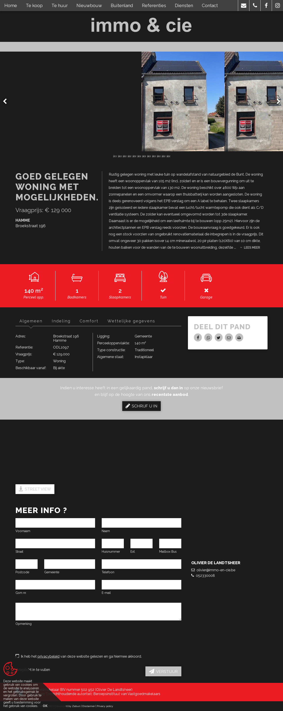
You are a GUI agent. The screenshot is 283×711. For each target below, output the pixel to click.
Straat (19, 551)
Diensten (184, 5)
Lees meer (250, 247)
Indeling (62, 321)
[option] (141, 101)
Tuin (163, 297)
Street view (35, 489)
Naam (106, 531)
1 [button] (115, 156)
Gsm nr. (21, 593)
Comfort (91, 321)
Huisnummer (111, 551)
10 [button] (159, 156)
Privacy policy (105, 706)
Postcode (22, 572)
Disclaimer (88, 706)
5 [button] (134, 156)
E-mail (106, 593)
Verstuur (163, 671)
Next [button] (276, 101)
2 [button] (120, 156)
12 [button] (168, 156)
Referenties (154, 5)
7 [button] (144, 156)
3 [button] (124, 156)
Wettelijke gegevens (134, 321)
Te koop (34, 5)
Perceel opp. (33, 297)
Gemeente (51, 572)
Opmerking (23, 624)
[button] (243, 5)
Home (10, 5)
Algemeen (31, 321)
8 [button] (149, 156)
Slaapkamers (120, 297)
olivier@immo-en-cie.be (213, 576)
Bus (174, 551)
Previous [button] (7, 101)
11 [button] (163, 156)
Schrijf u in (141, 406)
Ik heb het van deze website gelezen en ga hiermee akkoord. (78, 656)
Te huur (60, 5)
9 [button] (154, 156)
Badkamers (76, 297)
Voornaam (22, 531)
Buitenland (122, 5)
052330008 (203, 582)
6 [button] (139, 156)
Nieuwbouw (89, 5)
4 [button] (129, 156)
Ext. (132, 551)
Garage (206, 297)
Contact (210, 5)
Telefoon (108, 572)
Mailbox (164, 551)
